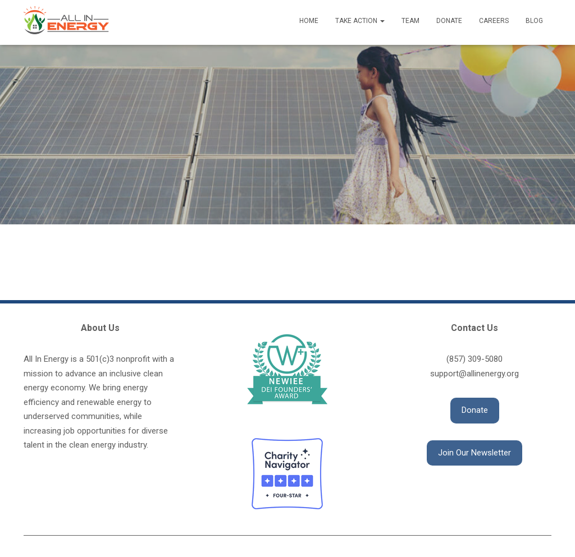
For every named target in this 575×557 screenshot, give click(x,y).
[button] (474, 410)
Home (308, 21)
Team (410, 21)
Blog (534, 21)
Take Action (360, 21)
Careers (494, 21)
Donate (449, 21)
